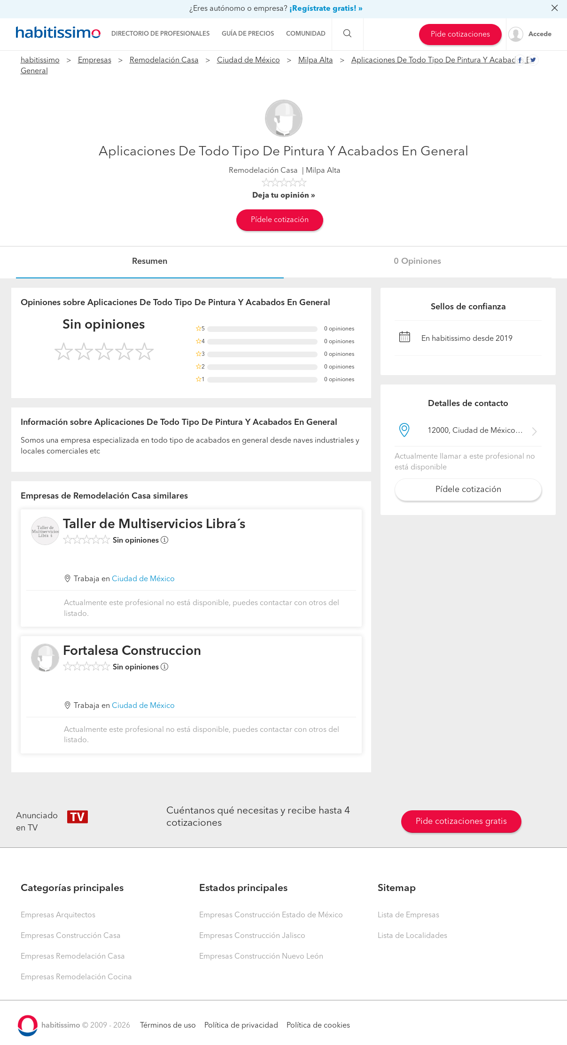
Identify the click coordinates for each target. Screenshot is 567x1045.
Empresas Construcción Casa (71, 936)
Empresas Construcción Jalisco (252, 936)
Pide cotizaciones (460, 34)
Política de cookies (318, 1026)
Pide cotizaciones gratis (461, 821)
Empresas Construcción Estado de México (271, 915)
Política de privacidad (241, 1026)
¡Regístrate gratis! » (326, 9)
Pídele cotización (280, 220)
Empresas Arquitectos (58, 915)
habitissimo (40, 60)
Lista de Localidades (412, 936)
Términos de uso (168, 1026)
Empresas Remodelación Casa (73, 956)
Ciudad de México (248, 60)
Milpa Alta (315, 60)
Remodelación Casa (164, 60)
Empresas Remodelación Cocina (76, 977)
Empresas (94, 60)
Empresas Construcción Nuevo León (261, 956)
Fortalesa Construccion (132, 651)
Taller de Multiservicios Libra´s (154, 524)
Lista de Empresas (408, 915)
